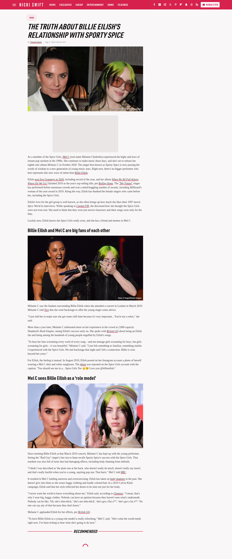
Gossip (79, 4)
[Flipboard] (180, 5)
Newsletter (210, 4)
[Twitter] (170, 5)
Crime (111, 4)
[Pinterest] (175, 5)
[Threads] (191, 5)
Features (123, 4)
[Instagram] (164, 5)
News (52, 4)
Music (31, 17)
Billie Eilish (81, 172)
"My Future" (126, 183)
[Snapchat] (186, 5)
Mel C (66, 156)
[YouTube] (159, 5)
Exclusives (65, 4)
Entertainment (95, 4)
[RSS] (196, 5)
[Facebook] (154, 5)
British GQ (113, 331)
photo (83, 364)
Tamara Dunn (36, 42)
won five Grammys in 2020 (49, 179)
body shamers (117, 478)
